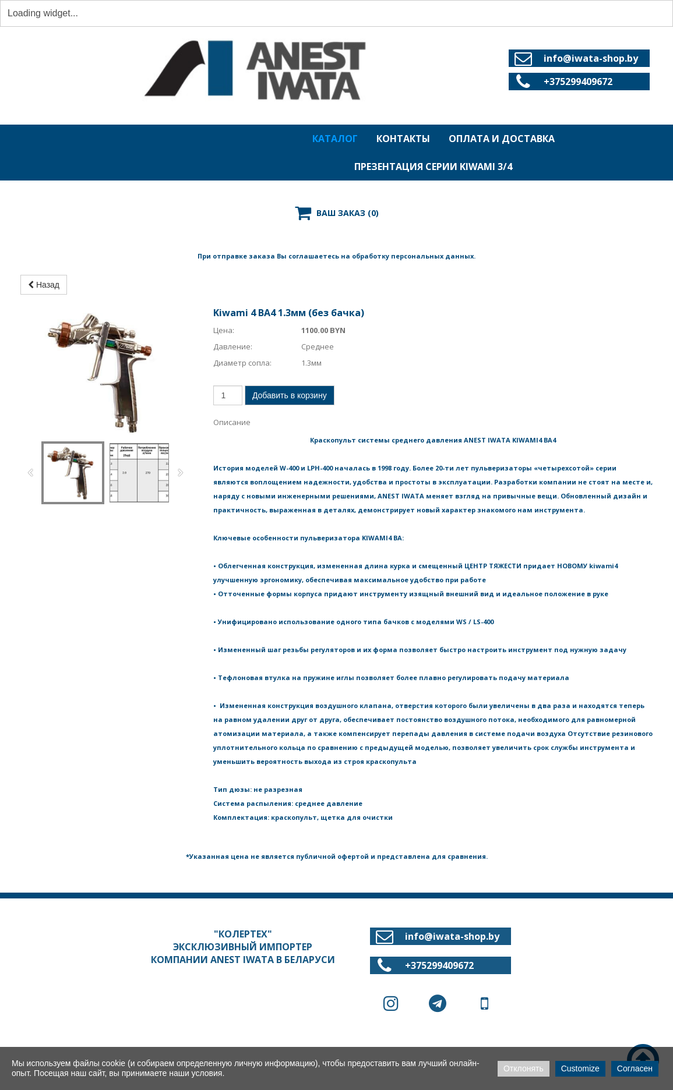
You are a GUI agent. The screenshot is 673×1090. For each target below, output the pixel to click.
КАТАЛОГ (335, 138)
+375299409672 (578, 81)
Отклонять (523, 1068)
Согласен (635, 1068)
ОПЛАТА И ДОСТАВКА (502, 138)
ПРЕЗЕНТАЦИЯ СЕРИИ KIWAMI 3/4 (433, 166)
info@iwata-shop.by (591, 58)
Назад (43, 284)
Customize (580, 1068)
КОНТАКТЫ (403, 138)
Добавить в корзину (289, 395)
